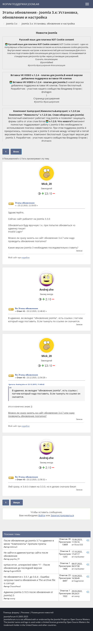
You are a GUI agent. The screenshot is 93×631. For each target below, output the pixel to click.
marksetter (79, 556)
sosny (12, 598)
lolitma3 (13, 547)
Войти (41, 515)
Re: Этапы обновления (26, 308)
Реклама (25, 612)
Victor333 (78, 544)
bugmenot (79, 580)
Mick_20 (46, 184)
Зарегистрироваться (62, 515)
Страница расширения (46, 98)
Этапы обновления (24, 203)
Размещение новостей (42, 612)
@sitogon (46, 91)
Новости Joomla (46, 33)
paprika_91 (15, 559)
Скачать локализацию (46, 59)
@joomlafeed (46, 62)
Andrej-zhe (46, 289)
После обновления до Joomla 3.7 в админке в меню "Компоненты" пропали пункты (29, 542)
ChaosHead (15, 586)
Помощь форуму (11, 612)
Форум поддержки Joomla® (20, 4)
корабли (26, 257)
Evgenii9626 (15, 571)
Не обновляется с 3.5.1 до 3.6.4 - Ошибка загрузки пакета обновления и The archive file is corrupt (29, 580)
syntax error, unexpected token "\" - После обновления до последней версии (27, 566)
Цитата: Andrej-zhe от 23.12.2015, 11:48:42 (26, 384)
